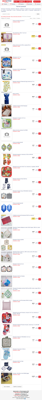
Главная (4, 4)
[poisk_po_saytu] (19, 14)
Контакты (37, 4)
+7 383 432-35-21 (17, 395)
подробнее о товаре (16, 21)
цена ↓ (34, 18)
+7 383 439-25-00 (17, 392)
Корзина (21, 4)
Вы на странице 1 (7, 386)
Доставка (29, 4)
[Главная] (6, 1)
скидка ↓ (39, 18)
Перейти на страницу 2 (17, 386)
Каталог (12, 4)
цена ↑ (31, 18)
